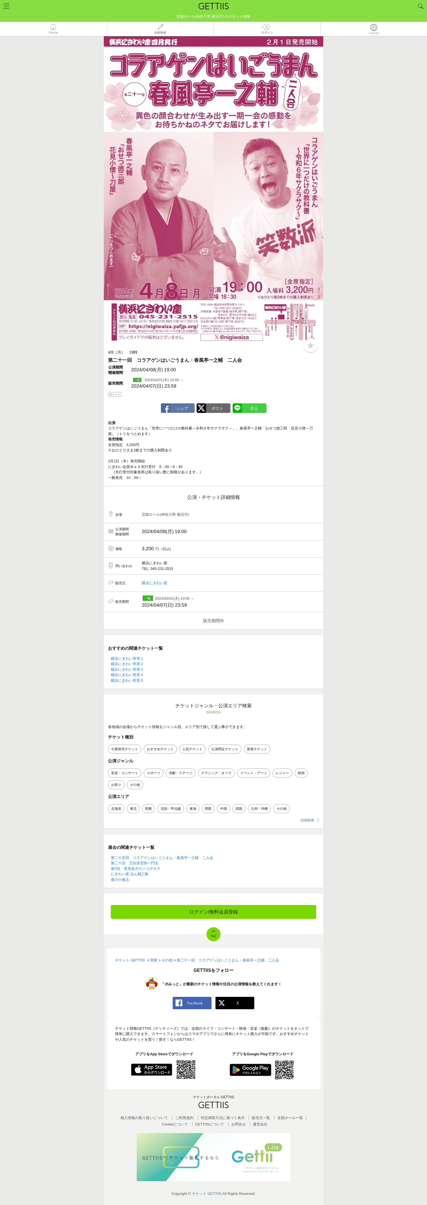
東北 (133, 809)
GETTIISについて (209, 1124)
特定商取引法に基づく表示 (223, 1118)
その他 (135, 785)
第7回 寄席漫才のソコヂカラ (135, 869)
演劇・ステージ (180, 773)
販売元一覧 (261, 1118)
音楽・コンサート (124, 773)
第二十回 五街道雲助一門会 (134, 863)
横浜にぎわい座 (154, 583)
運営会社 (260, 1124)
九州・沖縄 (259, 809)
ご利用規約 (184, 1118)
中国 (223, 809)
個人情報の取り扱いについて (144, 1118)
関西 (208, 809)
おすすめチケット (160, 749)
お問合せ (238, 1124)
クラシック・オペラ (216, 773)
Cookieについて (175, 1124)
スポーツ (153, 773)
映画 (301, 773)
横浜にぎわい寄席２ (127, 664)
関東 (148, 809)
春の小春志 (120, 879)
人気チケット (192, 749)
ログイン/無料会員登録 (213, 912)
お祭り (116, 785)
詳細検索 (307, 820)
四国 (238, 809)
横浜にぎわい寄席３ (127, 669)
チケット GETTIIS (207, 1194)
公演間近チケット (224, 749)
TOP (213, 936)
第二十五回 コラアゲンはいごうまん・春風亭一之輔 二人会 (162, 858)
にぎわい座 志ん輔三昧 (130, 874)
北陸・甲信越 (171, 809)
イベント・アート (253, 773)
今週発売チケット (124, 749)
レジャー (282, 773)
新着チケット (257, 749)
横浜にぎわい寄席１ (127, 658)
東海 (193, 809)
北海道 (116, 809)
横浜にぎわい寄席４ (127, 675)
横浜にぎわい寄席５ (127, 680)
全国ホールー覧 (290, 1118)
